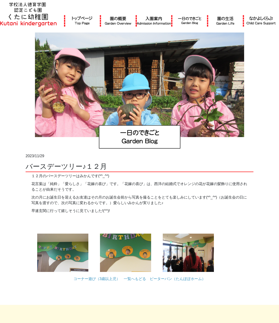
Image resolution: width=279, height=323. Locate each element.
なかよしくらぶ (261, 20)
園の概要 (118, 20)
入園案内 (154, 20)
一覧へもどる (135, 279)
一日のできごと (189, 20)
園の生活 (225, 20)
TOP (82, 20)
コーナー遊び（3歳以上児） (96, 279)
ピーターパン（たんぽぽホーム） (178, 279)
